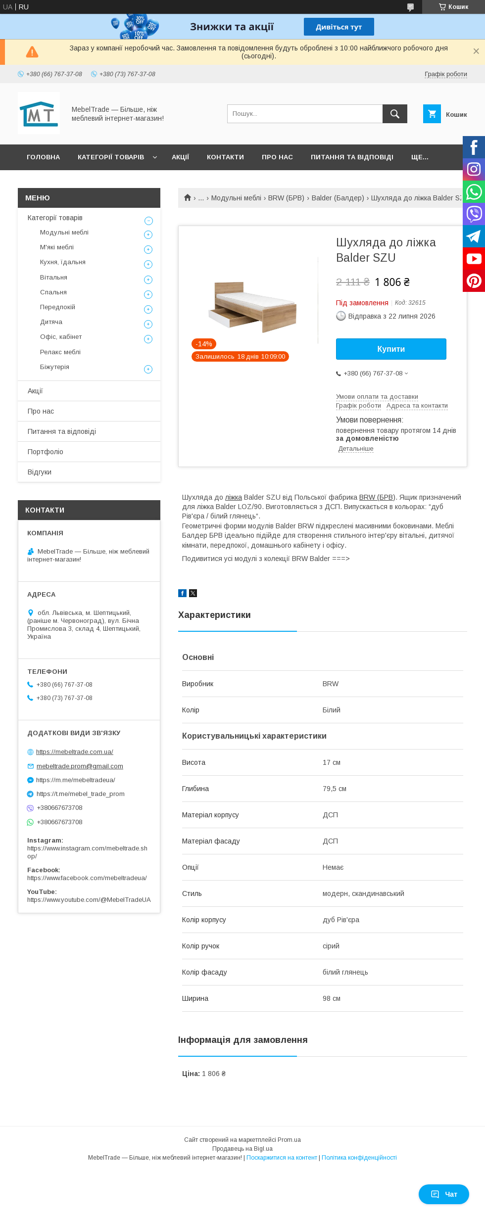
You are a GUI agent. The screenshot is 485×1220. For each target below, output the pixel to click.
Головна (43, 157)
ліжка (233, 497)
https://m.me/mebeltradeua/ (75, 780)
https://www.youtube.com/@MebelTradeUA (89, 899)
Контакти (225, 157)
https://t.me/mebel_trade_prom (81, 794)
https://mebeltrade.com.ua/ (74, 751)
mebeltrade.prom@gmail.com (80, 766)
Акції (180, 157)
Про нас (277, 157)
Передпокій (57, 307)
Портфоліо (45, 452)
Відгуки (39, 472)
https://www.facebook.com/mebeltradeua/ (87, 878)
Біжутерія (54, 367)
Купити (391, 349)
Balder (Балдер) (338, 198)
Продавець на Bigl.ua (242, 1148)
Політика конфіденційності (359, 1157)
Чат (444, 1194)
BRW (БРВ (376, 497)
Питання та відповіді (352, 157)
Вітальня (53, 277)
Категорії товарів (111, 157)
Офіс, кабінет (61, 336)
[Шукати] (395, 113)
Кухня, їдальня (63, 262)
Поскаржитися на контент (281, 1157)
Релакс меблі (60, 352)
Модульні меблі (236, 198)
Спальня (53, 292)
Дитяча (51, 322)
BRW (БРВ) (286, 198)
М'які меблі (57, 247)
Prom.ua (289, 1139)
